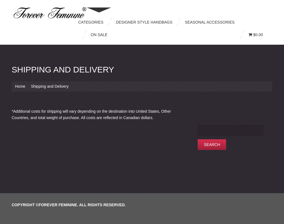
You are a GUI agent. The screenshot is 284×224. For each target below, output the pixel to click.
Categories (90, 22)
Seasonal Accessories (210, 22)
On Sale (99, 34)
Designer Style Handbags (144, 22)
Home (20, 86)
